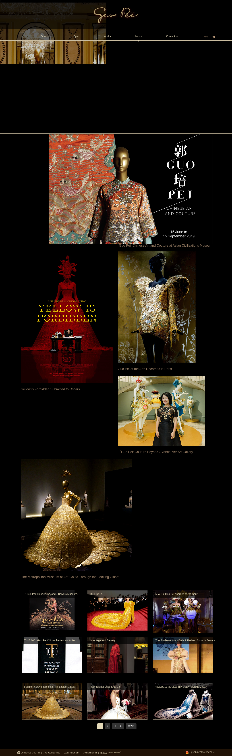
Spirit (76, 36)
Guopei (45, 36)
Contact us (172, 36)
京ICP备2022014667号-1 (203, 752)
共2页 (131, 726)
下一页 (118, 726)
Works (107, 36)
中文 (206, 37)
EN (213, 37)
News (138, 38)
